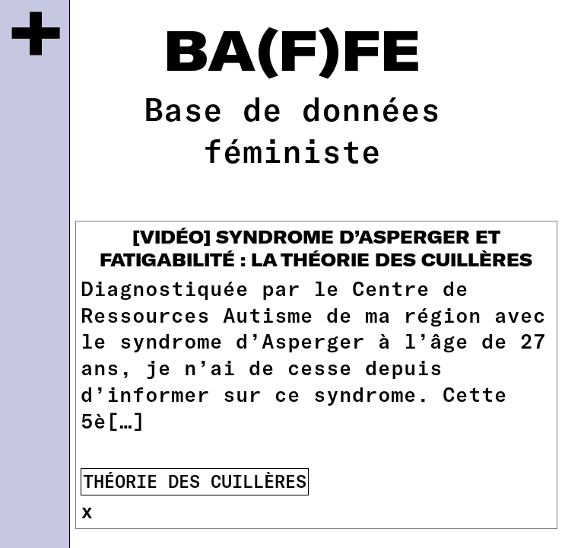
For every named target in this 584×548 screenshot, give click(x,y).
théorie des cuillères (194, 481)
